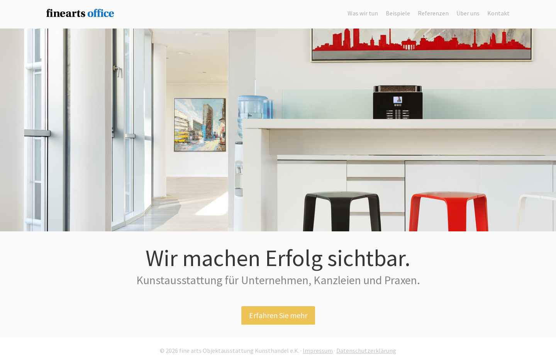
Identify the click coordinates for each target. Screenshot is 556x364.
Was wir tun (363, 13)
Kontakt (498, 13)
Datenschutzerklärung (366, 350)
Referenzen (433, 13)
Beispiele (398, 13)
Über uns (468, 13)
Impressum (318, 350)
